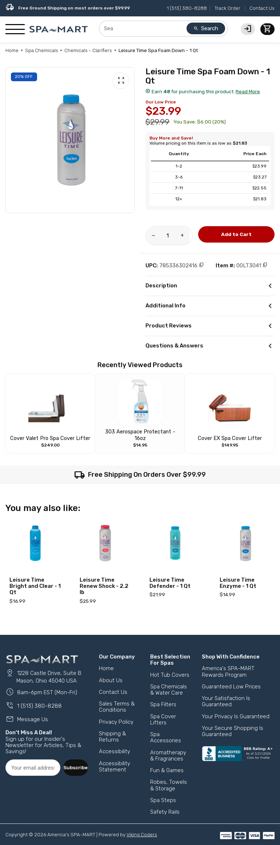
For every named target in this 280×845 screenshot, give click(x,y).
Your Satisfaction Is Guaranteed (226, 694)
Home (12, 50)
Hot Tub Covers (169, 668)
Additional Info (210, 306)
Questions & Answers (210, 346)
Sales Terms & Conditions (117, 700)
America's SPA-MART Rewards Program (228, 665)
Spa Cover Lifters (163, 713)
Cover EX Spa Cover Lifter (229, 431)
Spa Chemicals (41, 50)
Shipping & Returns (112, 730)
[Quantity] (169, 236)
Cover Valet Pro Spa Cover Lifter (50, 431)
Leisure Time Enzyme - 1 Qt (238, 576)
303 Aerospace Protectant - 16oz (140, 431)
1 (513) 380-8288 (187, 8)
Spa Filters (163, 698)
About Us (111, 674)
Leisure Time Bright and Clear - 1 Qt (35, 579)
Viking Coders (142, 828)
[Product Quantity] (169, 235)
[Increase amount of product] (184, 236)
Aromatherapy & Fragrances (168, 749)
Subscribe (75, 759)
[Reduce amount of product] (154, 236)
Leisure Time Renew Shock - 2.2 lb (104, 579)
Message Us (26, 712)
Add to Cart (236, 234)
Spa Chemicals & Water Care (168, 683)
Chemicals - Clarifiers (88, 50)
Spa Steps (163, 793)
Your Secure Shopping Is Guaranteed (232, 724)
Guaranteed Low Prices (231, 680)
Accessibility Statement (114, 760)
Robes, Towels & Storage (168, 778)
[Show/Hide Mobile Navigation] (15, 29)
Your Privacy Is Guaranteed (235, 710)
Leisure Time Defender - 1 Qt (170, 576)
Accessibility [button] (114, 745)
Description (210, 286)
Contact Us (262, 8)
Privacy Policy (116, 715)
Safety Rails (165, 805)
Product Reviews (210, 326)
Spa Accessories (165, 730)
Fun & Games (167, 763)
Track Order (227, 8)
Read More (248, 91)
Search (205, 28)
